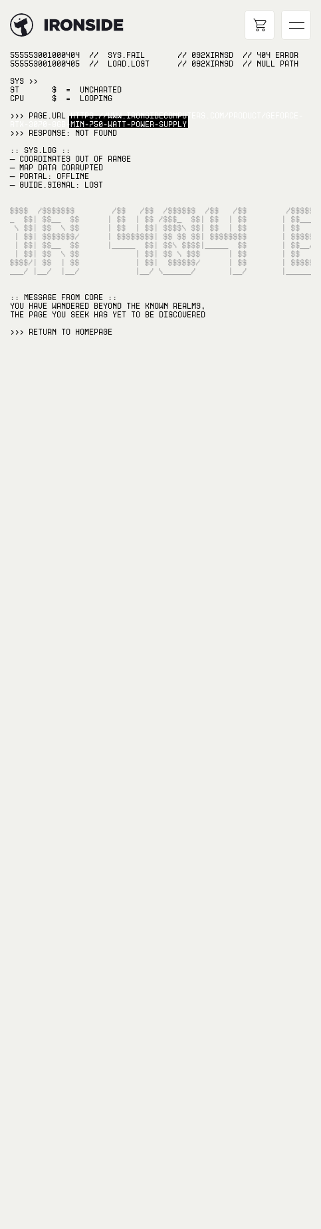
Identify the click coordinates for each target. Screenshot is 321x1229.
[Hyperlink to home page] (21, 25)
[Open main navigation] (296, 25)
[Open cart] (259, 25)
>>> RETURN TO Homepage (61, 332)
